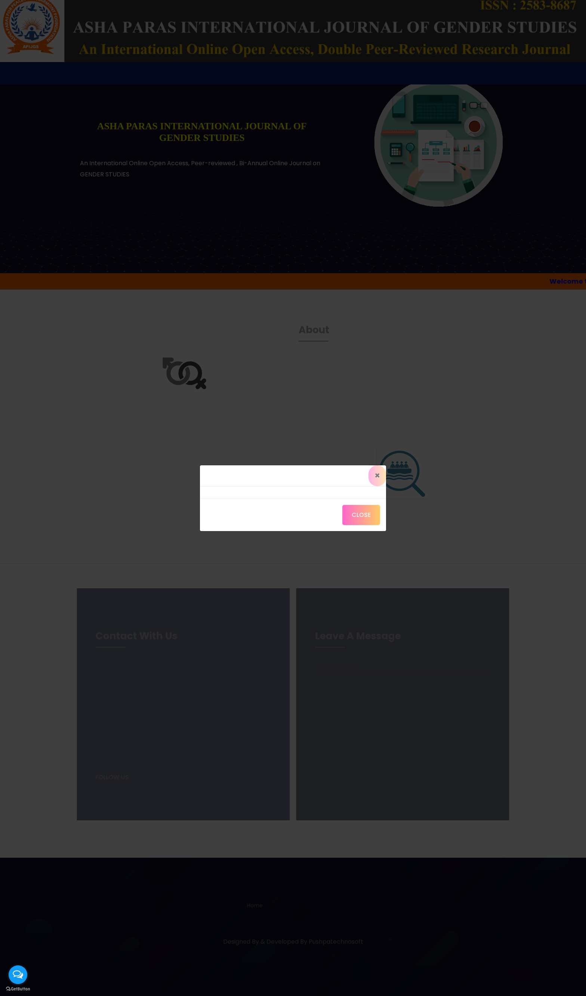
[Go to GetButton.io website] (18, 989)
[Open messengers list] (18, 974)
